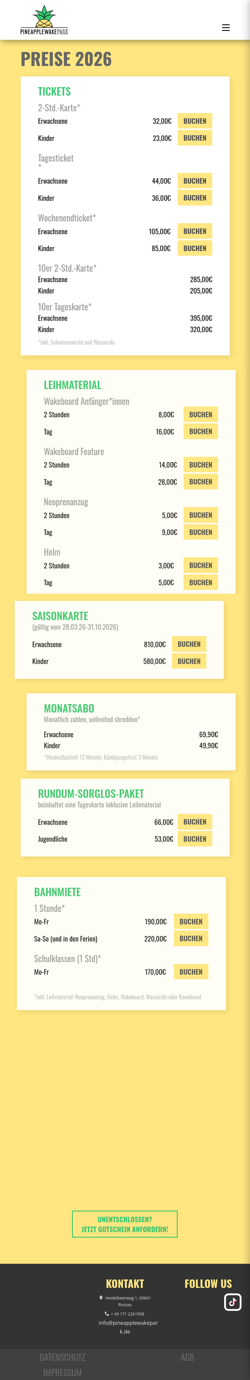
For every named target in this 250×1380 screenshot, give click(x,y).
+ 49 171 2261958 (125, 1314)
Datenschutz (62, 1356)
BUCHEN (192, 120)
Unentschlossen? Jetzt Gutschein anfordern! (125, 1224)
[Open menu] (226, 28)
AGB (187, 1356)
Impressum (62, 1372)
